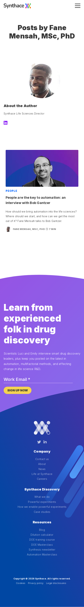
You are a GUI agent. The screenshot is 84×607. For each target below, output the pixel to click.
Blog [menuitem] (42, 529)
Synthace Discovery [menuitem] (42, 489)
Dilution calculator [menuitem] (42, 534)
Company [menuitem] (42, 451)
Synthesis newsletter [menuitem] (42, 549)
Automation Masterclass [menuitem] (42, 554)
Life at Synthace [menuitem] (42, 473)
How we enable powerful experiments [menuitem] (42, 506)
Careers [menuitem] (42, 478)
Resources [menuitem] (42, 522)
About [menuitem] (42, 463)
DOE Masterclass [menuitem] (42, 544)
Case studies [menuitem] (42, 511)
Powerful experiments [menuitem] (42, 501)
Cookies (20, 583)
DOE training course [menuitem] (42, 539)
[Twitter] (39, 442)
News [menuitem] (42, 469)
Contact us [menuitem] (42, 459)
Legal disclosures (56, 583)
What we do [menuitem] (42, 496)
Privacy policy (36, 583)
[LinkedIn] (5, 122)
